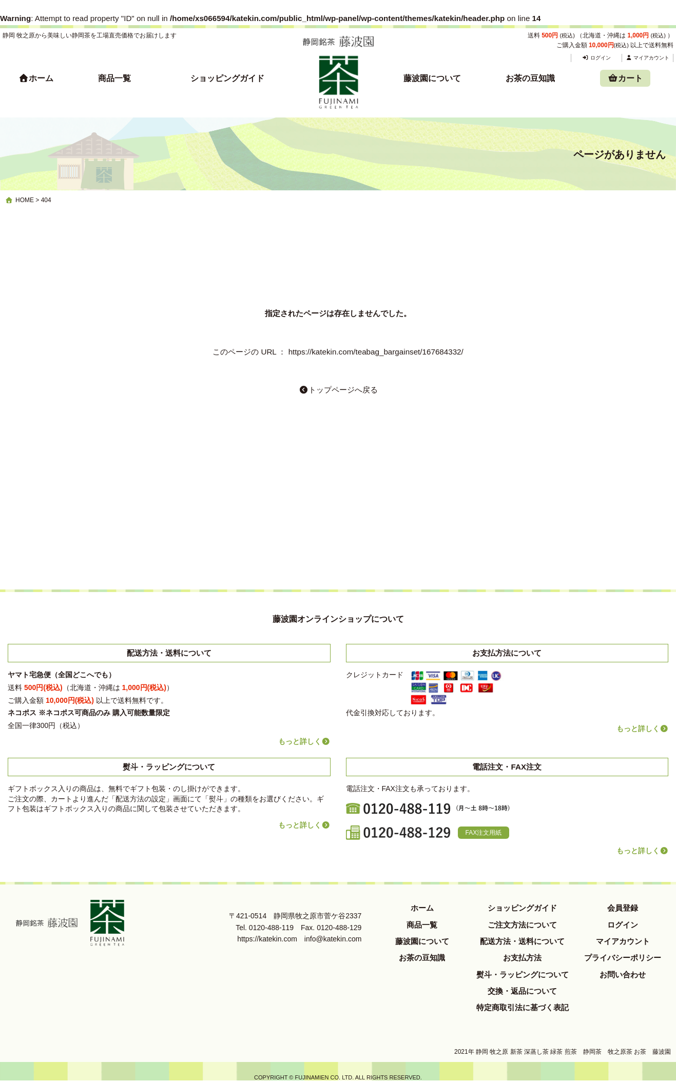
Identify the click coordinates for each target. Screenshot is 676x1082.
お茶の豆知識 (530, 78)
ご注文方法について (522, 924)
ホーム (35, 78)
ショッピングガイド (227, 78)
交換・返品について (522, 991)
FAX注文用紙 (484, 832)
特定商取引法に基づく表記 (522, 1007)
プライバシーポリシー (622, 957)
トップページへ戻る (338, 389)
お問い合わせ (623, 974)
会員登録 (622, 907)
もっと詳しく (304, 741)
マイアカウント (647, 58)
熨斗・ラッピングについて (522, 974)
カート (625, 78)
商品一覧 (114, 78)
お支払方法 (522, 957)
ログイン (596, 58)
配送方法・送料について (522, 941)
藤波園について (432, 78)
